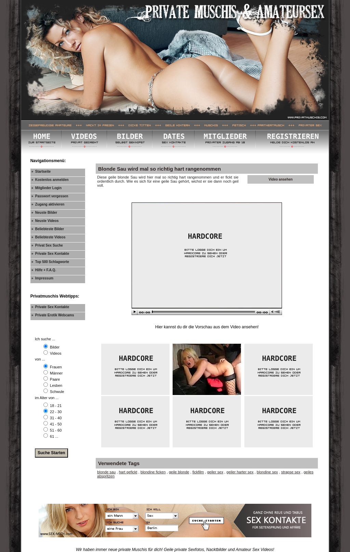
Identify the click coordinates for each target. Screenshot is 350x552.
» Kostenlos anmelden (50, 180)
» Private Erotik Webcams (52, 315)
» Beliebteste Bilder (47, 229)
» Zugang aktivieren (48, 204)
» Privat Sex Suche (47, 245)
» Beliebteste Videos (48, 237)
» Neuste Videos (45, 221)
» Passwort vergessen (49, 196)
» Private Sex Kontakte (50, 253)
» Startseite (41, 171)
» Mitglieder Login (46, 188)
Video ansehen (281, 179)
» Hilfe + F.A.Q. (43, 270)
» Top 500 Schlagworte (50, 262)
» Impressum (42, 278)
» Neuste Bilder (44, 212)
